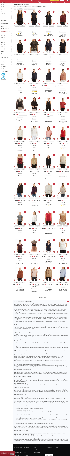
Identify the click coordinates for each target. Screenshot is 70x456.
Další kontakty (47, 450)
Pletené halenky (4, 28)
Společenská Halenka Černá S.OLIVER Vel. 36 (48, 35)
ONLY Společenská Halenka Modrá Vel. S (48, 262)
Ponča (2, 53)
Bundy (2, 44)
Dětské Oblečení (3, 59)
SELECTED (20, 204)
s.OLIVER (48, 32)
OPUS (20, 260)
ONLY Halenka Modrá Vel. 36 (34, 122)
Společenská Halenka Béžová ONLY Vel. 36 (62, 235)
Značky (31, 2)
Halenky (2, 18)
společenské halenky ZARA (18, 361)
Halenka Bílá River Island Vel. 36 (63, 207)
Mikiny (2, 42)
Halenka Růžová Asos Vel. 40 (34, 264)
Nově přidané (3, 4)
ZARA (48, 118)
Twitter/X (56, 449)
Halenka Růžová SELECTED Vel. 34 (34, 292)
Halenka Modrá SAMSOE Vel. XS (34, 93)
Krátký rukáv (3, 26)
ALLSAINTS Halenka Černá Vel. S (19, 120)
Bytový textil (3, 66)
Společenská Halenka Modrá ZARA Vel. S (48, 91)
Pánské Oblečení (3, 57)
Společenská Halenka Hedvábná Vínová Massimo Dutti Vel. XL (63, 35)
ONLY (63, 232)
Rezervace (41, 2)
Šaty (1, 11)
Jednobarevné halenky (5, 25)
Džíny (2, 33)
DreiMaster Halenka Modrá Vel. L (48, 64)
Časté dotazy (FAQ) (26, 447)
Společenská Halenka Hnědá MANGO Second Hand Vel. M (20, 290)
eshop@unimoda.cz (47, 449)
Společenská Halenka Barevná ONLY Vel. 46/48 (34, 64)
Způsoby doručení (26, 449)
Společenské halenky (5, 31)
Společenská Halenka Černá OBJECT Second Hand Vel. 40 (49, 179)
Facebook (56, 447)
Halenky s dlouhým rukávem (17, 447)
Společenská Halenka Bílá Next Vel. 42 (62, 264)
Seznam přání (54, 2)
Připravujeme (3, 9)
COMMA (34, 232)
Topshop (20, 175)
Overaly (2, 49)
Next (20, 32)
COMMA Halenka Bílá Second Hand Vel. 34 (34, 235)
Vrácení (25, 452)
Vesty (2, 51)
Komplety (2, 55)
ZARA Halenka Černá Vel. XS (34, 35)
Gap (34, 147)
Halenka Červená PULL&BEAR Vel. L (63, 150)
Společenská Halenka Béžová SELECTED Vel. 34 (63, 93)
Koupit (17, 25)
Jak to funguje (65, 2)
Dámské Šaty (26, 455)
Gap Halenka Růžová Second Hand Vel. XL (48, 150)
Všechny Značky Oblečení (38, 449)
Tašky (2, 64)
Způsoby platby (26, 450)
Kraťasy (2, 46)
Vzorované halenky (4, 23)
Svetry (2, 13)
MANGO (62, 173)
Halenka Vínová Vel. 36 (20, 263)
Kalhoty (2, 15)
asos (34, 260)
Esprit (20, 232)
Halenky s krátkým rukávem (17, 452)
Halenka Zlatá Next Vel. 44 (34, 178)
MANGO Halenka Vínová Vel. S (34, 205)
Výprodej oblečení (4, 6)
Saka (2, 40)
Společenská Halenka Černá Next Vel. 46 (20, 35)
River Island (63, 204)
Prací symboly (36, 450)
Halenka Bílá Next (20, 150)
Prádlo (2, 37)
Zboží (3, 2)
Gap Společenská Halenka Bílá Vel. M (34, 150)
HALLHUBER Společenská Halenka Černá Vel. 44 (62, 64)
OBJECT (48, 175)
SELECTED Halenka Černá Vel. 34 (19, 207)
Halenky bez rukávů (16, 455)
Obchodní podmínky (37, 452)
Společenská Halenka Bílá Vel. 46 (20, 92)
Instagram (56, 450)
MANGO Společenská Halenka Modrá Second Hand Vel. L (63, 290)
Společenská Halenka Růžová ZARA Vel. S (48, 234)
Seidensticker (48, 204)
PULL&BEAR (62, 147)
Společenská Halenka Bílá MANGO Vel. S (62, 177)
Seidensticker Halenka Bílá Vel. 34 (48, 207)
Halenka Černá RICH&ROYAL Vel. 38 (20, 64)
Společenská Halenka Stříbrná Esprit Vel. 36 (20, 235)
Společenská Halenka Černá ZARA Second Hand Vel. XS (48, 122)
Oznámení (21, 2)
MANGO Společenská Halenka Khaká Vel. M (48, 290)
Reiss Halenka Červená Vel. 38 (63, 122)
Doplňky (2, 62)
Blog (35, 447)
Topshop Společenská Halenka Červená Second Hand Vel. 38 (20, 179)
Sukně (2, 35)
